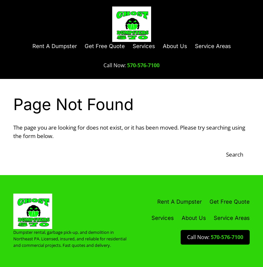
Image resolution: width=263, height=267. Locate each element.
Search (234, 154)
